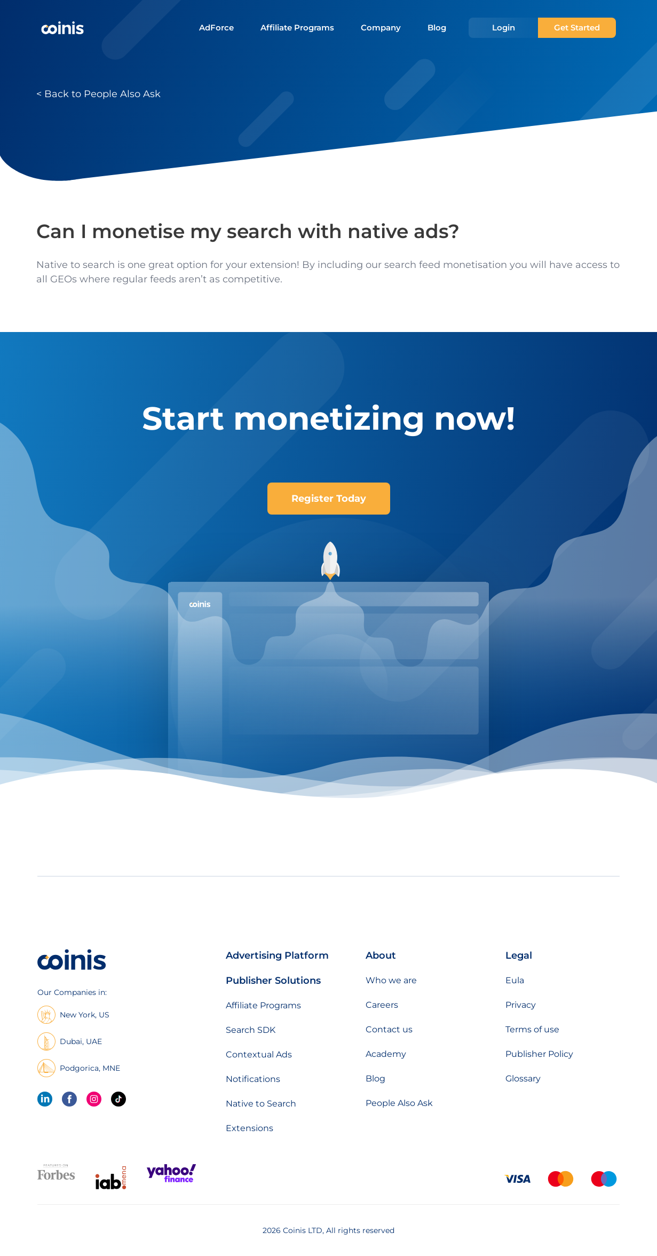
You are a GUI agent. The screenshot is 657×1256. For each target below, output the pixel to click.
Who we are (391, 980)
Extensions (249, 1128)
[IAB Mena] (111, 1189)
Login (503, 27)
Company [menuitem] (381, 28)
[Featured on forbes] (56, 1177)
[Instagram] (93, 1099)
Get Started (577, 27)
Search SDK (250, 1030)
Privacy (520, 1005)
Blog (375, 1078)
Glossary (523, 1078)
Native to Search (261, 1104)
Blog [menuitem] (437, 28)
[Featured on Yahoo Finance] (171, 1180)
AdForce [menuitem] (216, 28)
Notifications (253, 1079)
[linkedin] (44, 1099)
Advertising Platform (277, 955)
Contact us (389, 1029)
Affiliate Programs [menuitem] (297, 28)
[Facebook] (69, 1099)
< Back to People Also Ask (98, 94)
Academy (386, 1054)
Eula (514, 980)
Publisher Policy (539, 1054)
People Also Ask (399, 1103)
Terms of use (532, 1029)
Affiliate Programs (263, 1005)
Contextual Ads (259, 1054)
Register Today (328, 498)
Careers (382, 1005)
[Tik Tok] (118, 1099)
